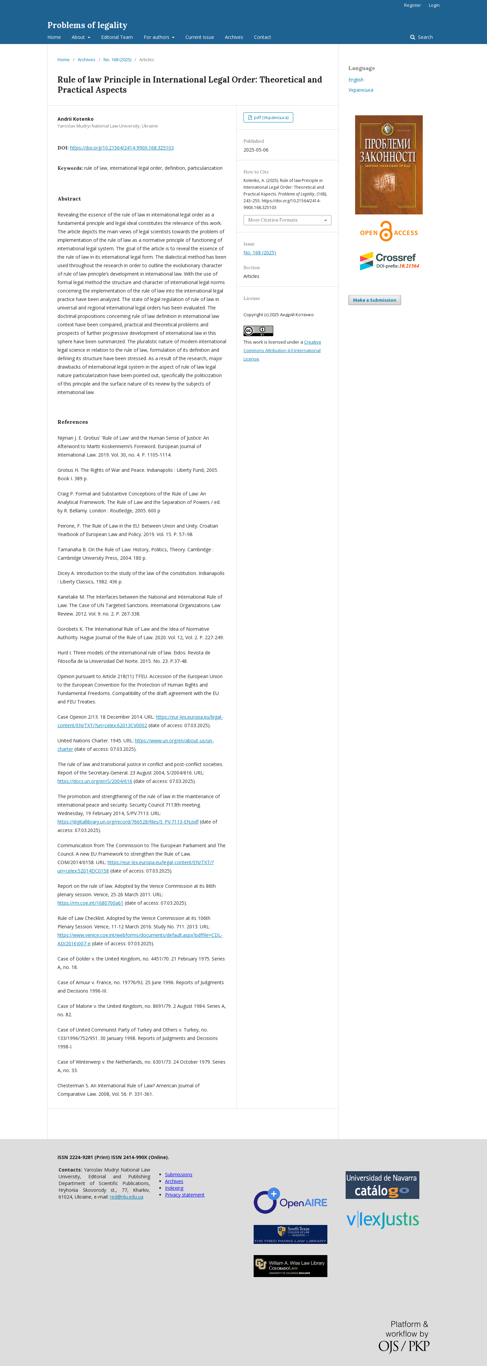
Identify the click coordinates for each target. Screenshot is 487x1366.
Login (434, 5)
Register (412, 5)
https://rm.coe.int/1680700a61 (90, 903)
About (79, 37)
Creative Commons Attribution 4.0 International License (282, 350)
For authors (157, 37)
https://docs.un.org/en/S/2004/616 (94, 781)
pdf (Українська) (270, 117)
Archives (234, 37)
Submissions (178, 1174)
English (356, 79)
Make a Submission (374, 300)
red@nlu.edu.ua (126, 1197)
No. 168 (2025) (117, 59)
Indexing (174, 1188)
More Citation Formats (273, 220)
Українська (360, 90)
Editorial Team (117, 37)
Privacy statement (185, 1194)
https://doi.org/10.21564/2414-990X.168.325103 (122, 147)
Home (54, 37)
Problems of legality (87, 25)
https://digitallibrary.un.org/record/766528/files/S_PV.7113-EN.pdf (128, 821)
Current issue (199, 37)
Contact (262, 37)
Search (425, 37)
